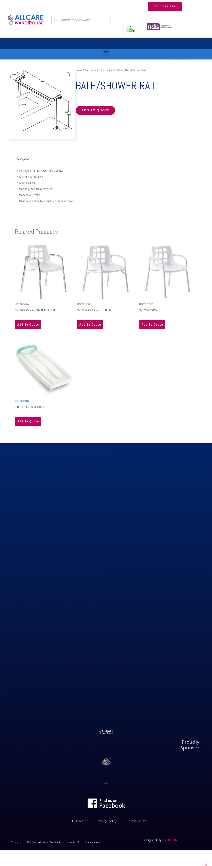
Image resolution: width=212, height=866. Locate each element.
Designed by (152, 841)
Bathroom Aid (107, 70)
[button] (106, 43)
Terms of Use (137, 822)
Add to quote (97, 111)
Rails (120, 70)
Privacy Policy (106, 822)
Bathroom (90, 70)
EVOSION (169, 841)
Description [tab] (23, 160)
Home (78, 70)
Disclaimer (80, 822)
